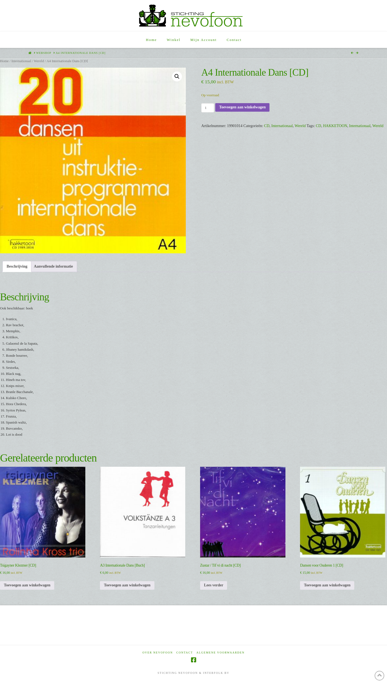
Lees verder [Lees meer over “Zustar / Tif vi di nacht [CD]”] (213, 585)
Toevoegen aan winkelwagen (242, 107)
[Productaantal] (207, 107)
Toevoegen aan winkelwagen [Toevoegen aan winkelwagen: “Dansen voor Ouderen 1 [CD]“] (327, 585)
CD (266, 126)
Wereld (39, 61)
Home (4, 61)
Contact (184, 652)
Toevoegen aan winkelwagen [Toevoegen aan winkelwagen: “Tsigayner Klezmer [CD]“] (27, 585)
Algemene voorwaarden (221, 652)
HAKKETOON (335, 126)
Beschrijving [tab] (17, 266)
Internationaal (21, 61)
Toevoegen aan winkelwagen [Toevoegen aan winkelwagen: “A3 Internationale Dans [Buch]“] (127, 585)
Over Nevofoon (157, 652)
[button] (177, 76)
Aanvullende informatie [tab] (53, 266)
